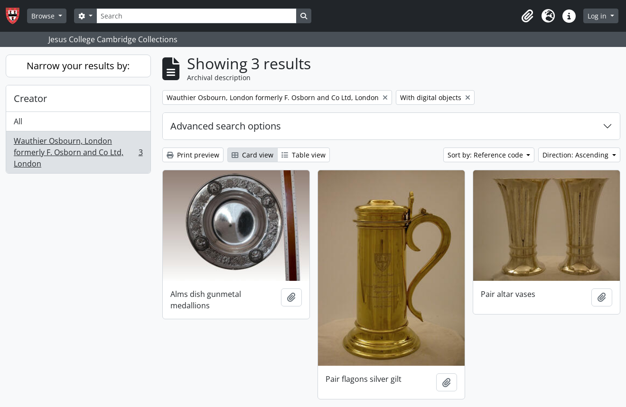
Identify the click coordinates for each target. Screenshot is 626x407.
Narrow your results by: (78, 65)
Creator (30, 98)
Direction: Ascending (576, 154)
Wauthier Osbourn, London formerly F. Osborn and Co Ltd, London (78, 152)
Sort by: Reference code (486, 154)
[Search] (196, 16)
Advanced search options (225, 126)
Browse (43, 15)
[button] (527, 16)
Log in (598, 15)
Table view (303, 154)
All (18, 121)
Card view (252, 154)
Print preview (193, 154)
